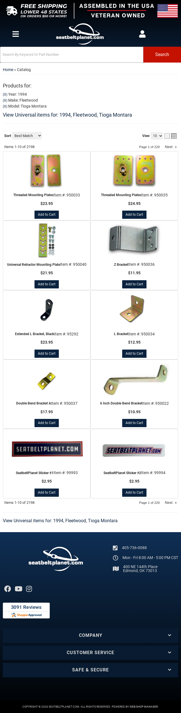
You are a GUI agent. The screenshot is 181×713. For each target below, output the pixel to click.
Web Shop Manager (144, 706)
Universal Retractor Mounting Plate (33, 265)
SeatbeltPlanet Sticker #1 (34, 473)
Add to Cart (46, 215)
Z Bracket (121, 265)
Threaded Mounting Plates (33, 195)
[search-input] (71, 54)
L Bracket (121, 334)
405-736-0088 (134, 547)
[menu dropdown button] (15, 34)
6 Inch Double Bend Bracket (121, 403)
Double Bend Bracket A (33, 403)
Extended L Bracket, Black (34, 334)
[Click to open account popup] (142, 34)
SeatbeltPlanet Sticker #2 (122, 473)
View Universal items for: (67, 115)
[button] (90, 55)
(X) (5, 95)
